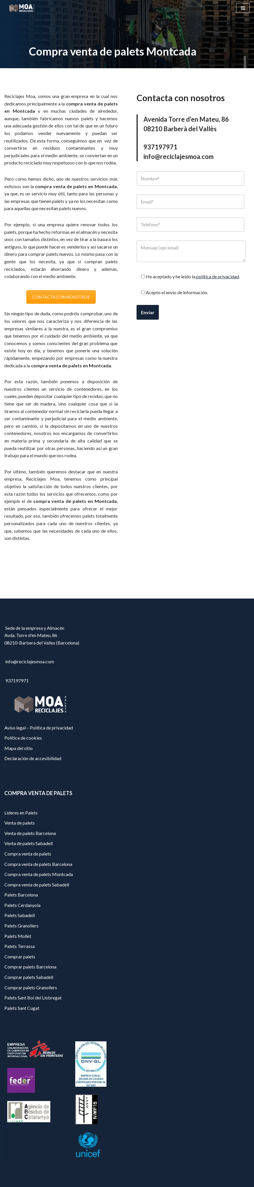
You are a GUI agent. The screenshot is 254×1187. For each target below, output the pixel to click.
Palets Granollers (21, 925)
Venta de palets (19, 822)
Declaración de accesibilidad (32, 758)
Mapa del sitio (18, 748)
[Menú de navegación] (243, 8)
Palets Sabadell (19, 915)
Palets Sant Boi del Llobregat (33, 997)
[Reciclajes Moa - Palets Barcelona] (21, 8)
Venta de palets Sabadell (28, 843)
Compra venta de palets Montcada (38, 874)
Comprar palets (19, 956)
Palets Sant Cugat (21, 1008)
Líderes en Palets (21, 812)
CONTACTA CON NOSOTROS (61, 297)
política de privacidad (217, 276)
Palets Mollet (17, 936)
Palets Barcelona (21, 894)
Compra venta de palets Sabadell (36, 884)
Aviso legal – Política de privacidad (38, 727)
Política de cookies (23, 737)
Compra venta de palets (27, 853)
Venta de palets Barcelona (30, 833)
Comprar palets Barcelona (30, 966)
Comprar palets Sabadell (28, 977)
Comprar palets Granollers (30, 987)
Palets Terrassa (19, 946)
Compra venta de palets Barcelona (38, 864)
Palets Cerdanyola (22, 905)
